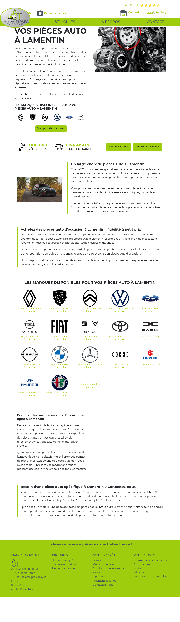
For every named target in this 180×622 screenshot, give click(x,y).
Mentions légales (104, 592)
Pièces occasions (147, 175)
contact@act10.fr (22, 617)
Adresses (139, 601)
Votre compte (145, 583)
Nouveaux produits (64, 592)
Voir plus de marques (51, 156)
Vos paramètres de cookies (150, 605)
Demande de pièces (65, 588)
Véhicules (65, 22)
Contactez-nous (103, 613)
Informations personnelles (150, 588)
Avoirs (137, 596)
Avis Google (142, 5)
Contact (155, 22)
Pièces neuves (118, 175)
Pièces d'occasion (63, 596)
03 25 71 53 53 (20, 613)
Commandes (141, 592)
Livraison (98, 588)
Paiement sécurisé (104, 609)
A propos (111, 22)
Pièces (22, 22)
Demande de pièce (52, 13)
